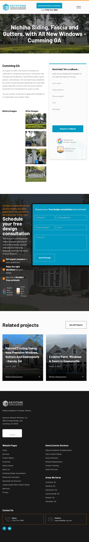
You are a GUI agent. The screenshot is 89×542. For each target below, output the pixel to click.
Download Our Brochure (11, 481)
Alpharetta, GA (51, 490)
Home (4, 450)
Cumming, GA (50, 482)
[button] (78, 7)
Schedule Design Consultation (49, 6)
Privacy (5, 492)
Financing (6, 462)
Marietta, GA (50, 486)
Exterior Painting (52, 466)
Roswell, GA (49, 497)
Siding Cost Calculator (11, 477)
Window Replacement (53, 462)
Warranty (6, 488)
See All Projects (76, 325)
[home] (14, 7)
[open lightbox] (35, 122)
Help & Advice (7, 466)
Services (5, 454)
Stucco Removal (51, 458)
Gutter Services (51, 469)
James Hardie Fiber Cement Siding (15, 485)
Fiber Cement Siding (53, 454)
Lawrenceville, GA (52, 494)
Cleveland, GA (50, 501)
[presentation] (67, 119)
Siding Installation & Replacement (58, 450)
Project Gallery (8, 458)
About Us (6, 469)
